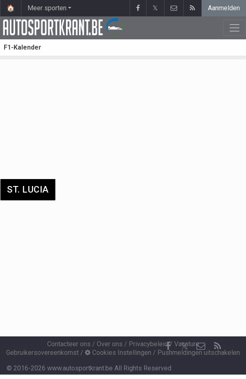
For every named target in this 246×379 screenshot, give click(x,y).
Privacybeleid (148, 344)
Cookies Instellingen (118, 352)
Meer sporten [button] (46, 8)
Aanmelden (224, 8)
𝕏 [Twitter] (184, 346)
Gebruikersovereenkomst (42, 352)
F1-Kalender (22, 47)
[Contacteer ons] (201, 346)
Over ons (110, 344)
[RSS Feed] (217, 346)
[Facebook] (168, 346)
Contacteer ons (69, 344)
